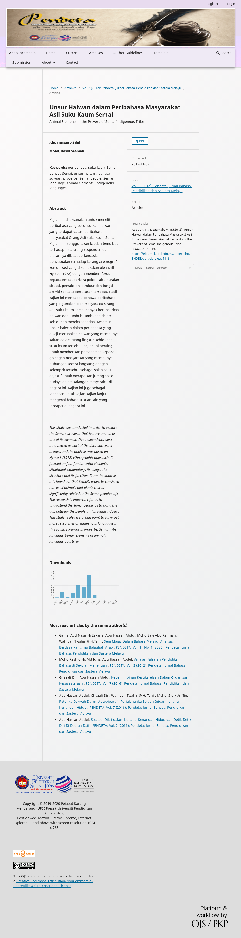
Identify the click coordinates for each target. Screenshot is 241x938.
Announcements (22, 52)
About (47, 62)
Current (72, 52)
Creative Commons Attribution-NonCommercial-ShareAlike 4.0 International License (53, 883)
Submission (21, 62)
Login (231, 3)
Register (212, 3)
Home (51, 52)
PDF (141, 141)
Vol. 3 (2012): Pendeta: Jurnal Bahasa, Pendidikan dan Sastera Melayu (131, 88)
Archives (96, 52)
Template (161, 52)
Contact (72, 62)
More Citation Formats (151, 268)
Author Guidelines (128, 52)
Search (224, 52)
